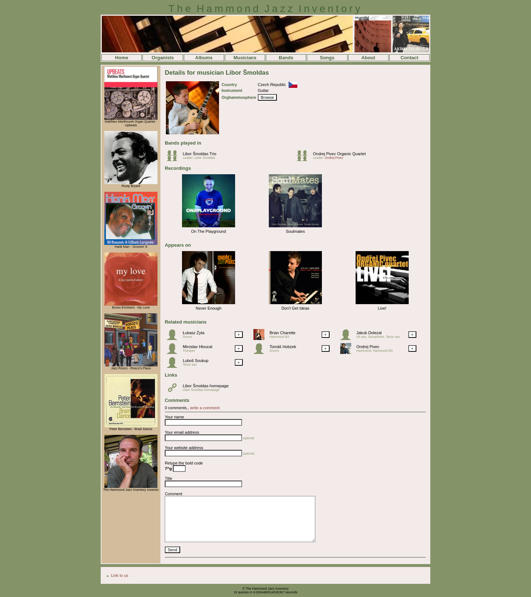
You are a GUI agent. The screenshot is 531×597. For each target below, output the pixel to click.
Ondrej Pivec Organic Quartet (339, 154)
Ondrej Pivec (334, 158)
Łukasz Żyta (193, 333)
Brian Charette (283, 333)
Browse (267, 97)
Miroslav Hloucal (197, 346)
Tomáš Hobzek (283, 346)
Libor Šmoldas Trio (199, 154)
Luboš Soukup (195, 360)
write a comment (205, 408)
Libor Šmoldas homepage (206, 386)
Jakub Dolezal (369, 333)
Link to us (119, 575)
